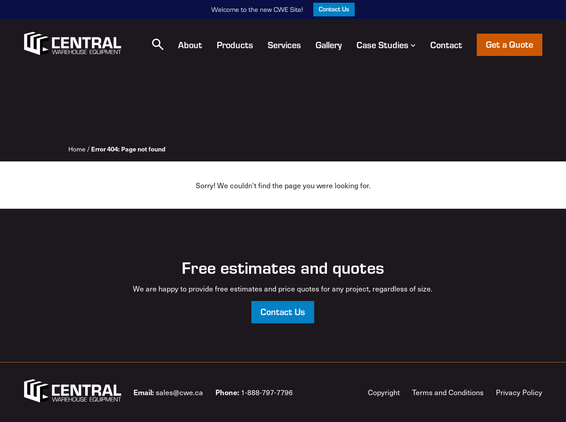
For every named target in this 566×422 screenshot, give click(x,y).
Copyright (384, 392)
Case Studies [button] (386, 44)
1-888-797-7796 (254, 392)
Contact (446, 44)
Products (235, 44)
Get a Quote (509, 44)
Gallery (329, 44)
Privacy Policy (519, 392)
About (190, 44)
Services (284, 44)
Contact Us (334, 9)
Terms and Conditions (448, 392)
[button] (157, 44)
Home (77, 149)
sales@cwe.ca (168, 392)
